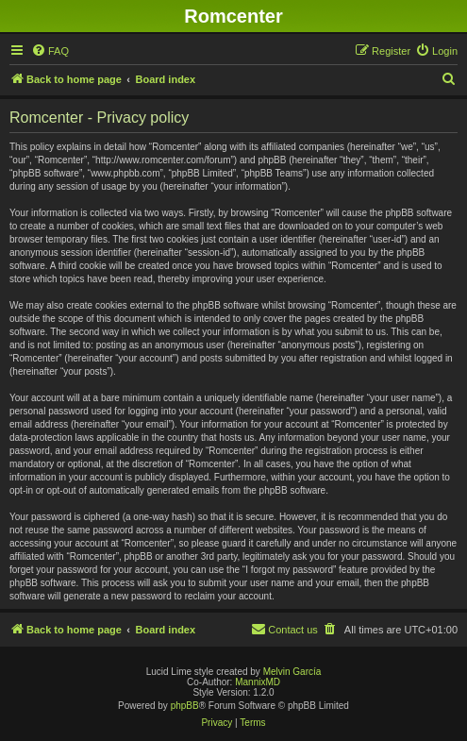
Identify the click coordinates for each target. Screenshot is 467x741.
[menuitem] (50, 51)
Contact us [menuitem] (284, 628)
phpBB (185, 705)
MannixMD (257, 682)
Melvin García (292, 671)
